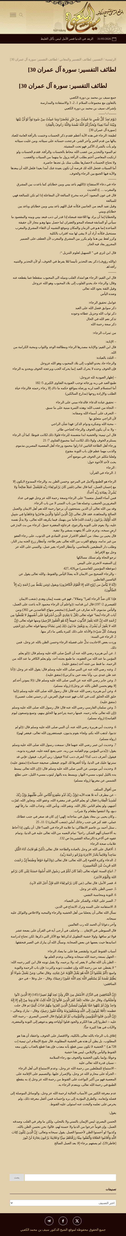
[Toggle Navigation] (13, 16)
